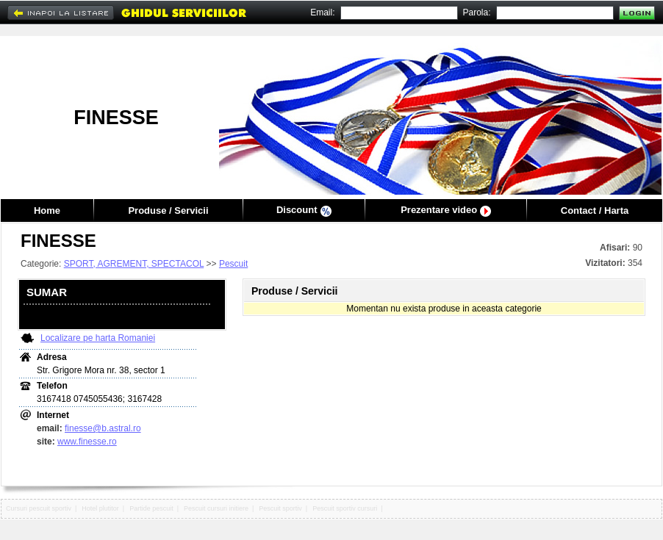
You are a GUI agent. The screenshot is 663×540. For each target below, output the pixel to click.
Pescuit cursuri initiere (216, 508)
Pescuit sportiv (280, 508)
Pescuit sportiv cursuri (344, 508)
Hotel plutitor (100, 508)
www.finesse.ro (87, 441)
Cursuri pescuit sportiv (38, 508)
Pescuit (233, 264)
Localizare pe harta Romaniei (97, 338)
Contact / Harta (594, 210)
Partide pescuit (151, 508)
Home (47, 210)
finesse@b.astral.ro (103, 428)
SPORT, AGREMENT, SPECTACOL (134, 264)
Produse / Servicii (168, 210)
